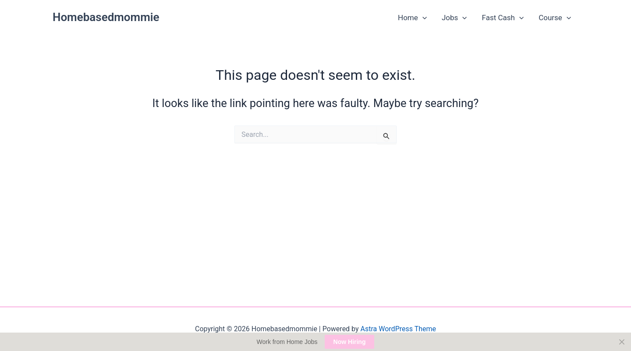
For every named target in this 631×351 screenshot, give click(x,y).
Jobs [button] (454, 17)
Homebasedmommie (106, 17)
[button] (422, 17)
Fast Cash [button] (503, 17)
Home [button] (412, 17)
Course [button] (555, 17)
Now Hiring (349, 341)
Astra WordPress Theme (398, 329)
